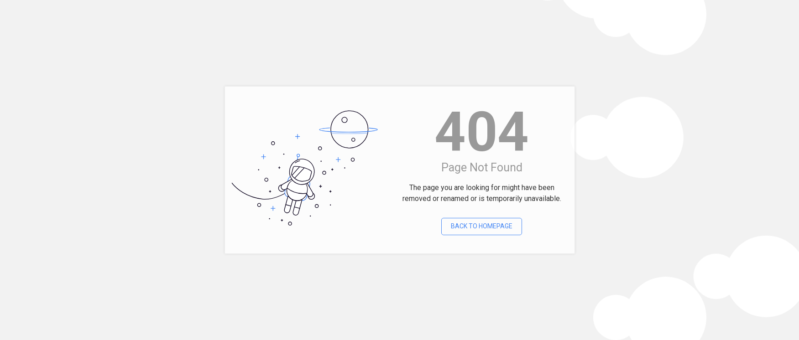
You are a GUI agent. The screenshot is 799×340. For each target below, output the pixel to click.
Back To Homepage (481, 226)
